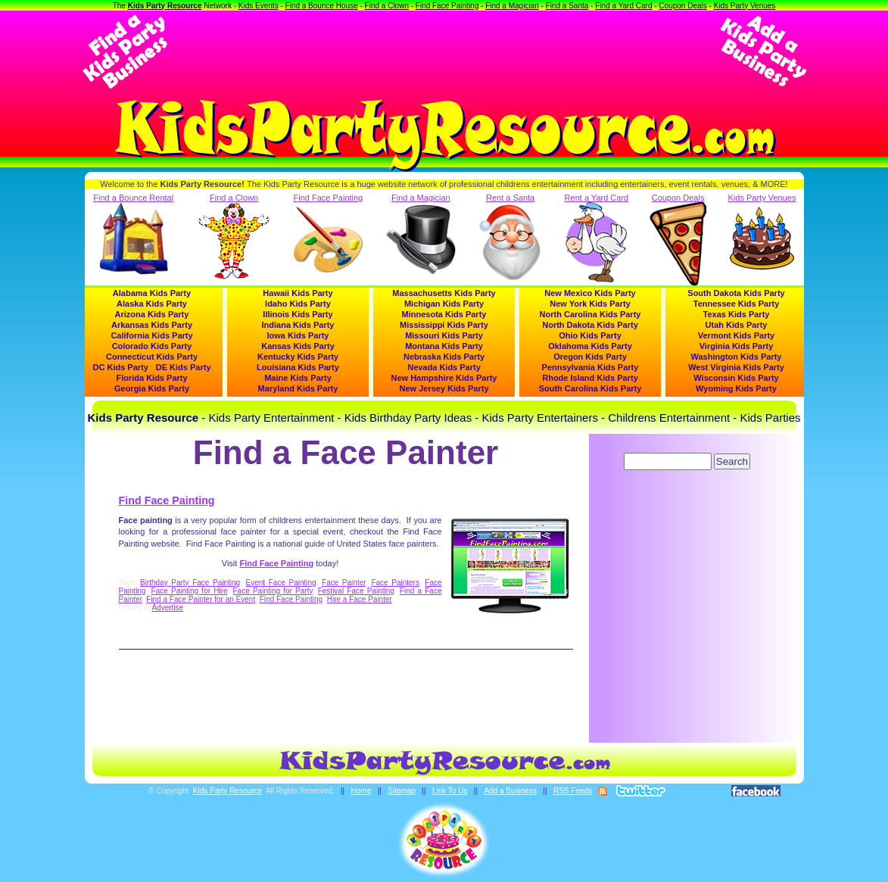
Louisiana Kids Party (298, 367)
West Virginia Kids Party (736, 367)
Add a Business (510, 791)
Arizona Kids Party (152, 314)
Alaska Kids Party (152, 303)
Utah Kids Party (737, 324)
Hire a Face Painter (359, 599)
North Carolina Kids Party (590, 314)
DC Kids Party (120, 367)
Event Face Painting (281, 582)
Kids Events (258, 6)
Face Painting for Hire (189, 591)
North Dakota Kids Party (590, 324)
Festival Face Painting (356, 591)
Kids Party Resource (165, 6)
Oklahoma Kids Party (590, 346)
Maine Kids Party (298, 377)
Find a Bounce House (321, 6)
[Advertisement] (444, 51)
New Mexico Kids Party (589, 293)
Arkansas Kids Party (151, 324)
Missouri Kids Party (444, 335)
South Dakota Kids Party (735, 293)
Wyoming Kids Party (736, 388)
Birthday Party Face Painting (190, 582)
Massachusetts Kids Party (443, 293)
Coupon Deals (682, 6)
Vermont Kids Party (736, 335)
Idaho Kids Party (298, 303)
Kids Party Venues (745, 6)
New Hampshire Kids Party (444, 377)
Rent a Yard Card (597, 237)
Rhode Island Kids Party (590, 377)
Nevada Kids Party (444, 367)
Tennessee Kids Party (736, 303)
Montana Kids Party (444, 346)
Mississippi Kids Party (444, 324)
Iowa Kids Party (298, 335)
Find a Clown (387, 6)
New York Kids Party (590, 303)
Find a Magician (512, 6)
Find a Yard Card (623, 6)
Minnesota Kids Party (444, 314)
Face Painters (395, 582)
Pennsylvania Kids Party (590, 367)
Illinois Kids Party (297, 314)
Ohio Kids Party (590, 335)
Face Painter (344, 582)
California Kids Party (151, 335)
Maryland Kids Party (298, 388)
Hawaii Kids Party (297, 293)
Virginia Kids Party (736, 346)
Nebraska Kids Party (444, 356)
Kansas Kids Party (298, 346)
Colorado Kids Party (152, 346)
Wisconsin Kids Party (735, 377)
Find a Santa (567, 6)
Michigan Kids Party (444, 303)
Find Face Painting (447, 6)
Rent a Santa (510, 237)
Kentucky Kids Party (297, 356)
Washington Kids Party (736, 356)
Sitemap (402, 791)
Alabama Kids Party (152, 293)
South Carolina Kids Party (590, 388)
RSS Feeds (572, 791)
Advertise (167, 607)
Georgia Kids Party (151, 388)
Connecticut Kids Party (152, 356)
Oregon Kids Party (590, 356)
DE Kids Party (183, 367)
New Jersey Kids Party (443, 388)
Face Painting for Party (273, 591)
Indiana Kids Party (298, 324)
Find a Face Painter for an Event (200, 599)
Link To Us (450, 791)
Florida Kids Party (151, 377)
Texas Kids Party (736, 314)
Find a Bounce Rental (133, 234)
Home (361, 791)
